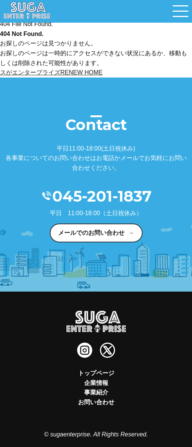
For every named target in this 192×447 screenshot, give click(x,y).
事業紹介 (96, 392)
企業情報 (96, 383)
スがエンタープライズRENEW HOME (51, 72)
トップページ (96, 373)
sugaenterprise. (71, 434)
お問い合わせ (96, 402)
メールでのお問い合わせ (91, 233)
